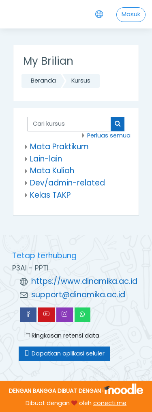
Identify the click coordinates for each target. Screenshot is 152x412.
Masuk (131, 14)
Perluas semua (109, 135)
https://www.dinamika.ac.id (84, 281)
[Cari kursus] (69, 124)
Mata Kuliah (52, 170)
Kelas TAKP (50, 195)
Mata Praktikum (59, 146)
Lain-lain (46, 158)
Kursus (80, 80)
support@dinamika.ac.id (78, 294)
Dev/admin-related (67, 182)
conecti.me (109, 403)
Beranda (43, 80)
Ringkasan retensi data (61, 335)
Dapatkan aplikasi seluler (64, 353)
